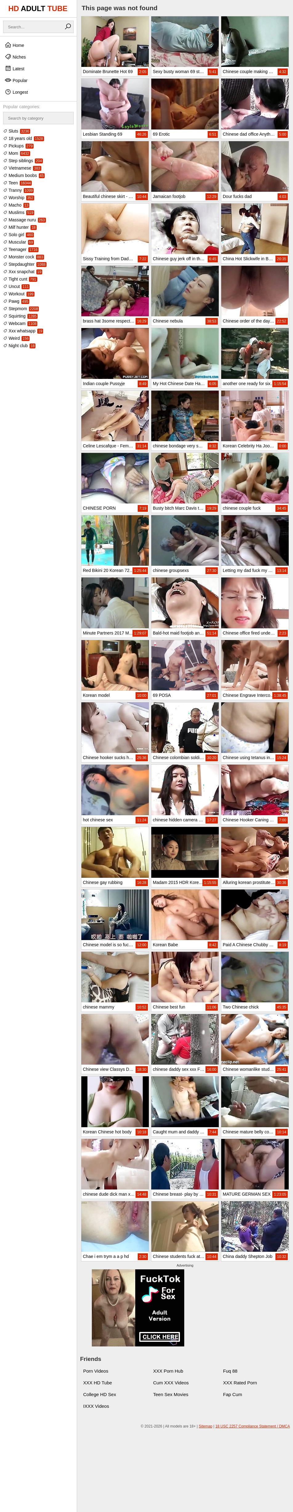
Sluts (16, 131)
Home (14, 45)
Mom (16, 153)
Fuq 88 (230, 1371)
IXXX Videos (96, 1406)
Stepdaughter (25, 264)
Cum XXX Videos (171, 1382)
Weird (16, 338)
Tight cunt (20, 279)
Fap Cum (232, 1394)
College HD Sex (99, 1394)
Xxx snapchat (22, 271)
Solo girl (18, 234)
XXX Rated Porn (240, 1382)
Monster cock (23, 256)
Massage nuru (24, 219)
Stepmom (21, 308)
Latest (14, 68)
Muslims (18, 212)
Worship (18, 197)
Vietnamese (22, 168)
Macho (16, 205)
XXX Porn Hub (168, 1371)
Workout (19, 293)
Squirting (20, 316)
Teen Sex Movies (170, 1394)
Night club (19, 345)
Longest (16, 91)
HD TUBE (37, 8)
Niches (15, 56)
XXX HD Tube (97, 1382)
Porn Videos (95, 1371)
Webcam (20, 323)
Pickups (18, 145)
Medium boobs (24, 175)
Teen (17, 182)
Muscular (18, 242)
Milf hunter (20, 227)
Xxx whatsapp (23, 330)
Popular (16, 80)
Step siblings (23, 160)
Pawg (16, 301)
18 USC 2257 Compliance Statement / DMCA (252, 1426)
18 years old (23, 138)
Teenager (21, 249)
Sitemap (205, 1426)
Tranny (18, 190)
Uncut (16, 286)
